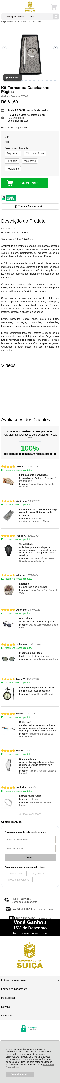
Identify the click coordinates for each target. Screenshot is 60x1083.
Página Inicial (7, 21)
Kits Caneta (37, 21)
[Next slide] (55, 48)
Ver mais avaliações (30, 814)
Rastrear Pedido (19, 980)
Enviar (30, 857)
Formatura (23, 21)
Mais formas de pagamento (15, 127)
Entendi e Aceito (20, 1074)
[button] (22, 80)
